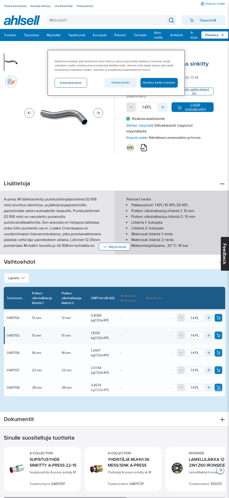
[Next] (98, 113)
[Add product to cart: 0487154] (218, 318)
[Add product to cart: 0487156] (218, 353)
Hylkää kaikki (121, 82)
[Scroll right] (220, 470)
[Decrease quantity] (131, 107)
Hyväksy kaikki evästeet (159, 82)
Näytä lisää (114, 247)
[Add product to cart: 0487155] (218, 335)
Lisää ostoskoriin (192, 107)
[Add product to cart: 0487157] (218, 370)
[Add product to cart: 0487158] (218, 387)
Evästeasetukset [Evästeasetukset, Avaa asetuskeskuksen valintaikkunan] (71, 82)
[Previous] (29, 113)
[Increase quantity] (163, 107)
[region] (116, 73)
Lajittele (16, 278)
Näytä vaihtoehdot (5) (194, 91)
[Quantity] (147, 107)
